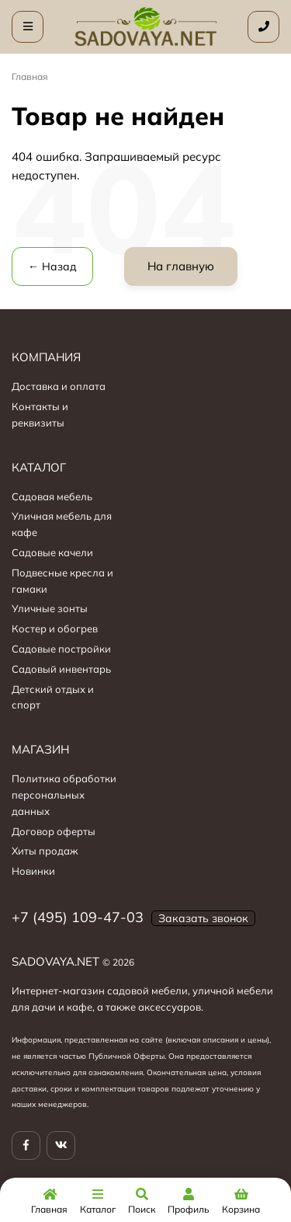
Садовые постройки (61, 648)
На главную (180, 266)
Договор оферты (53, 831)
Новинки (33, 871)
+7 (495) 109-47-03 (78, 917)
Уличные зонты (50, 608)
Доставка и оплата (59, 386)
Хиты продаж (45, 850)
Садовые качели (52, 552)
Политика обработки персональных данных (64, 794)
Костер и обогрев (55, 628)
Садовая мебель (52, 496)
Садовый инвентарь (61, 669)
